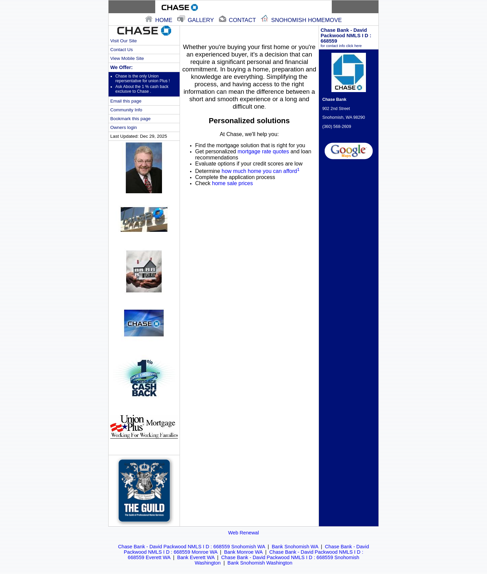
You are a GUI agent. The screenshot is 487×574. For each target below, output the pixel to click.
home (159, 20)
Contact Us (121, 49)
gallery (196, 20)
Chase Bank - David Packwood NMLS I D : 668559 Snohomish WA (191, 546)
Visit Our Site (123, 40)
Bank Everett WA (195, 557)
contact (238, 20)
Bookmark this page (130, 118)
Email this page (125, 101)
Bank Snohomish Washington (260, 563)
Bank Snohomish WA (295, 546)
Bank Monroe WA (243, 552)
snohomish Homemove (301, 20)
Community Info (126, 109)
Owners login (123, 127)
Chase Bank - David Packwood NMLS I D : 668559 (349, 37)
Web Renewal (243, 532)
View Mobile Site (127, 58)
